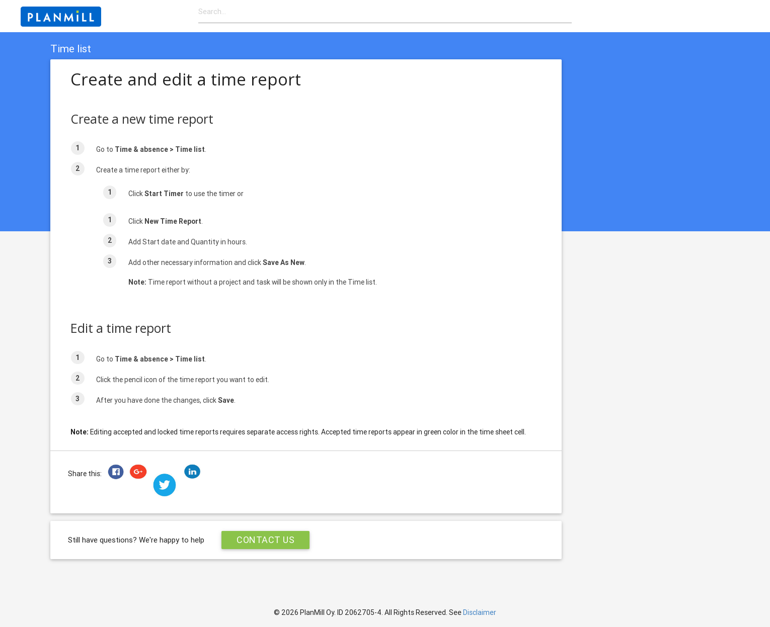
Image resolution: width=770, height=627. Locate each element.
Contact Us (265, 540)
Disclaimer (479, 612)
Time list (70, 48)
